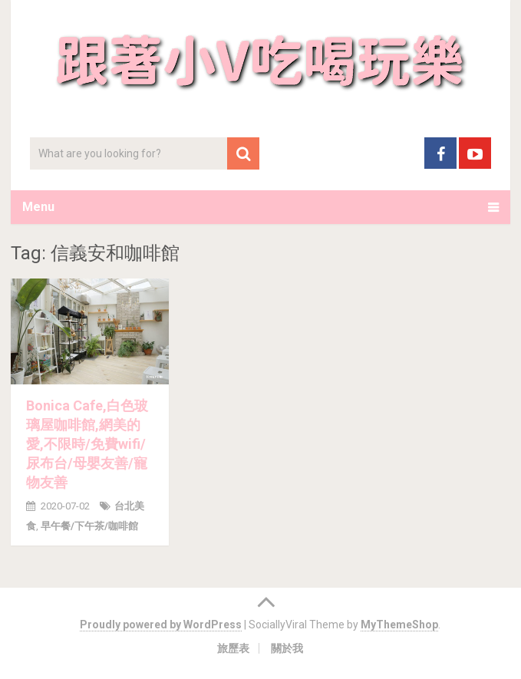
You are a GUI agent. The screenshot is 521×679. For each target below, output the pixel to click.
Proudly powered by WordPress (161, 624)
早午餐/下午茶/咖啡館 (89, 526)
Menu (38, 206)
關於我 (287, 648)
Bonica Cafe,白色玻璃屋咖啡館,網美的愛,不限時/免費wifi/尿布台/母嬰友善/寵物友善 (87, 444)
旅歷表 (233, 648)
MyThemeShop (399, 624)
